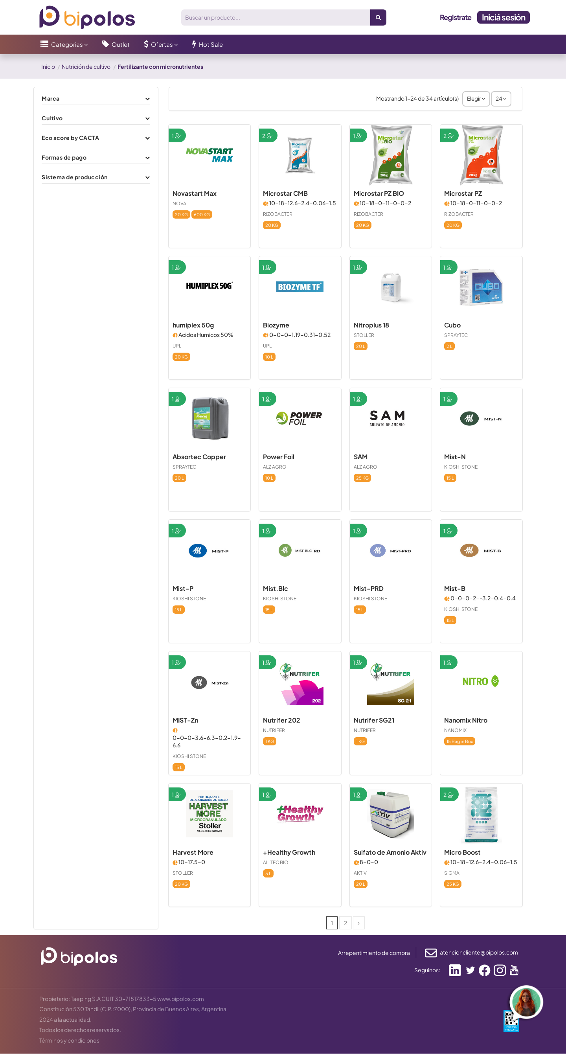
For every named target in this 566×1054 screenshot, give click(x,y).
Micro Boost (462, 852)
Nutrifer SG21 (374, 720)
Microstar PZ (463, 193)
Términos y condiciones (69, 1040)
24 (501, 98)
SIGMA (451, 873)
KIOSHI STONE (461, 467)
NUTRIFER (274, 730)
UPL (177, 346)
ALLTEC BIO (276, 863)
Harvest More (193, 852)
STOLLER (364, 335)
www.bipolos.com (180, 998)
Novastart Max (195, 193)
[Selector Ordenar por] (475, 99)
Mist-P (183, 589)
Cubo (452, 325)
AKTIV (360, 873)
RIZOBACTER (277, 214)
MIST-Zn (185, 720)
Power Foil (278, 457)
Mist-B (454, 589)
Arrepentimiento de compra (374, 953)
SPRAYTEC (456, 335)
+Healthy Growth (289, 852)
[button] (64, 44)
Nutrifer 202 (281, 720)
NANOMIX (455, 730)
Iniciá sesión (503, 17)
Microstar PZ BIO (379, 193)
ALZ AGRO (275, 467)
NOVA (179, 203)
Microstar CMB (285, 193)
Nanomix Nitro (465, 720)
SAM (361, 457)
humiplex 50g (193, 325)
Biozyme (276, 325)
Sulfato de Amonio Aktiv (390, 852)
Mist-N (455, 457)
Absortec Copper (199, 457)
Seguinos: (427, 970)
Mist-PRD (369, 589)
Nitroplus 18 (371, 325)
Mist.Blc (275, 589)
